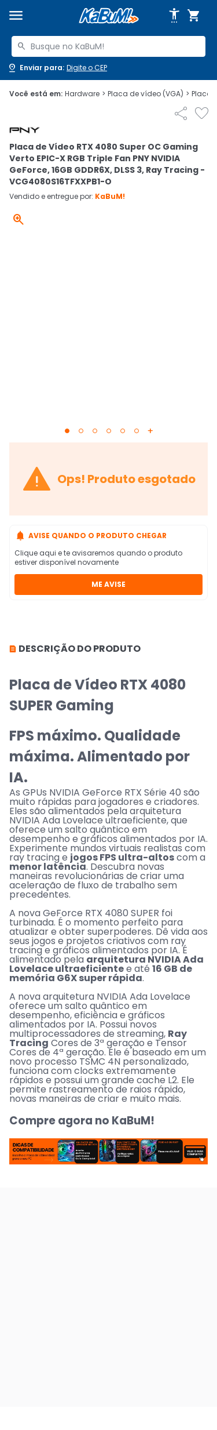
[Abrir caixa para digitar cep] (57, 68)
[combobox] (108, 46)
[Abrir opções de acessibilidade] (174, 15)
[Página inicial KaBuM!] (108, 16)
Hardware (85, 94)
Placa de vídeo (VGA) (148, 94)
